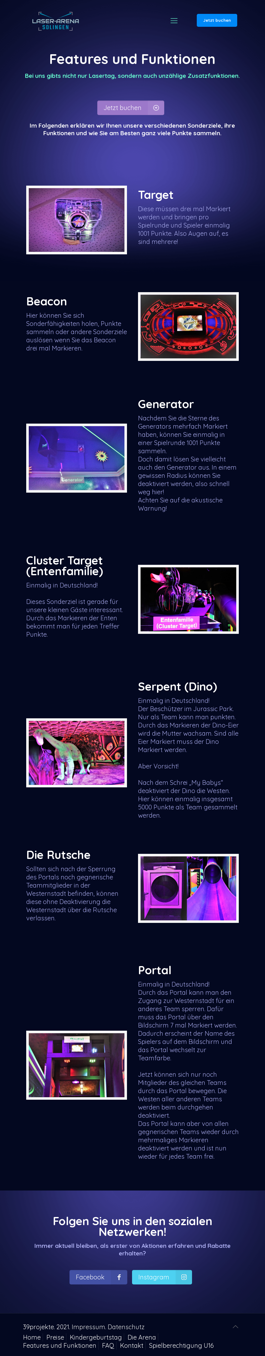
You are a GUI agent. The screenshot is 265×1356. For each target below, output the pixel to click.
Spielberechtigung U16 (181, 1345)
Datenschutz (126, 1327)
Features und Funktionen (59, 1345)
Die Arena (142, 1337)
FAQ (108, 1345)
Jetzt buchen (217, 20)
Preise (55, 1337)
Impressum (88, 1327)
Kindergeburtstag (96, 1337)
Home (32, 1337)
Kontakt (131, 1345)
